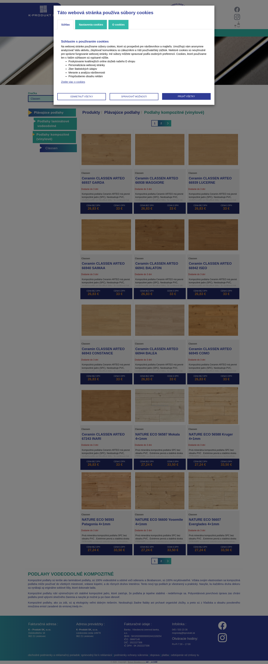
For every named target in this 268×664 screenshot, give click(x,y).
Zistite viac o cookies (73, 81)
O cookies (118, 24)
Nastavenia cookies (91, 24)
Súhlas (65, 24)
